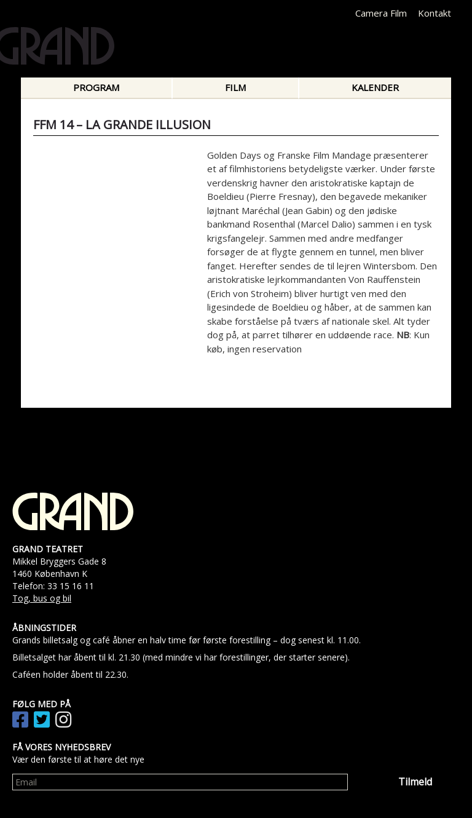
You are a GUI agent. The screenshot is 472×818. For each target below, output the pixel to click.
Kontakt (434, 13)
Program (96, 87)
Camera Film (381, 13)
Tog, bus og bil (41, 598)
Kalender (375, 87)
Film (235, 87)
